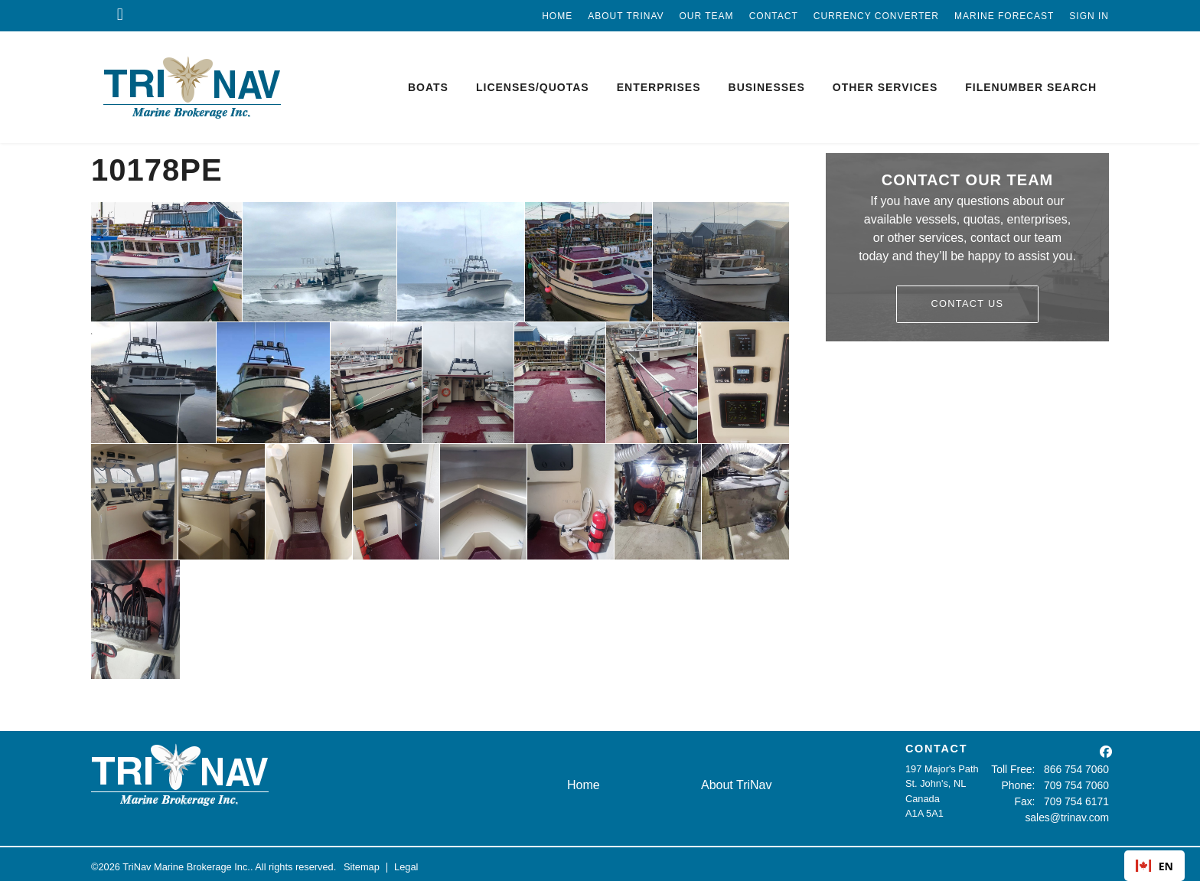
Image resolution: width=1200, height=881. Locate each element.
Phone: (1025, 783)
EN (1154, 866)
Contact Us (967, 303)
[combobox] (1154, 865)
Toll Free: (1020, 769)
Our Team (707, 16)
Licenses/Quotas (532, 87)
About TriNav (626, 16)
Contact (773, 16)
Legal (406, 861)
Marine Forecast (1004, 16)
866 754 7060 (1079, 769)
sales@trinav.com (1070, 813)
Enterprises (659, 87)
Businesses (767, 87)
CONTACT (936, 748)
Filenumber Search (1031, 87)
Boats (428, 87)
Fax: (1030, 798)
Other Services (885, 87)
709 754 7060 (1079, 783)
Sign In (1089, 16)
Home (557, 16)
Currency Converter (876, 16)
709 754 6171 (1079, 798)
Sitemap (362, 861)
